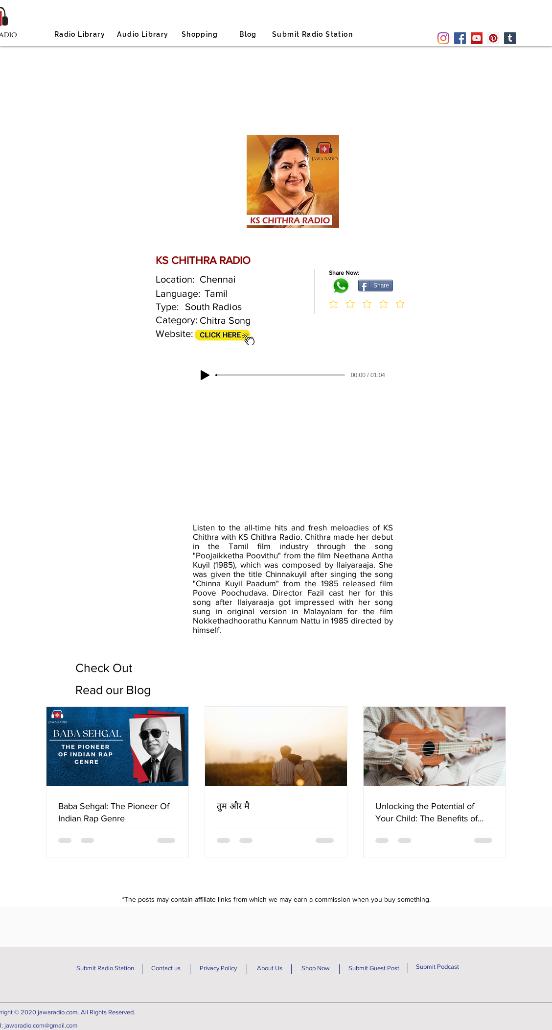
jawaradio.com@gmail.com (41, 1025)
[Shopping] (200, 34)
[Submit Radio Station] (313, 34)
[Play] (205, 375)
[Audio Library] (144, 34)
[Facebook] (460, 38)
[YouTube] (477, 38)
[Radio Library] (80, 34)
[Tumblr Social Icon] (510, 38)
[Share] (375, 285)
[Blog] (249, 34)
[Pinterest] (493, 38)
